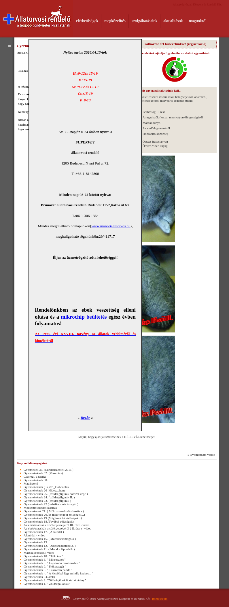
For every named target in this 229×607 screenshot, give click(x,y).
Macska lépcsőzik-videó (39, 552)
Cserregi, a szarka (35, 476)
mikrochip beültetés (84, 317)
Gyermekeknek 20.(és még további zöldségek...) (54, 514)
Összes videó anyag (155, 146)
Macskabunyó (151, 122)
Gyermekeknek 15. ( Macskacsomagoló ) (50, 538)
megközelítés (115, 21)
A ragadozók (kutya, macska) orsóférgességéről (173, 117)
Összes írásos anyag (155, 141)
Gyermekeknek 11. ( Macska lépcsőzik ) (49, 549)
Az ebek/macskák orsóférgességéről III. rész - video (57, 525)
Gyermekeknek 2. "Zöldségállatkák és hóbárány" (55, 580)
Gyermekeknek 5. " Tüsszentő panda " (48, 570)
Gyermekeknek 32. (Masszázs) (43, 473)
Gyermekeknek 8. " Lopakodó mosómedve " (52, 563)
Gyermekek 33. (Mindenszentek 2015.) (48, 469)
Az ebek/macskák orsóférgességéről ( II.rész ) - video (57, 528)
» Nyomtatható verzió (201, 454)
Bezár (85, 417)
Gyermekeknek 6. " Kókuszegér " (45, 566)
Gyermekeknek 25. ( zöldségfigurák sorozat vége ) (56, 494)
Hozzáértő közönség (156, 133)
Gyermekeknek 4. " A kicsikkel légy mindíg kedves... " (58, 573)
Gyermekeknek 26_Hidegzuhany (44, 490)
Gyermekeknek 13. (36, 542)
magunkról (198, 21)
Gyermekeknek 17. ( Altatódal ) (44, 532)
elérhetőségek (87, 21)
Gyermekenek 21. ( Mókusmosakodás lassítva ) (54, 511)
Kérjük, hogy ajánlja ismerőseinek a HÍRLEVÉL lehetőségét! (117, 436)
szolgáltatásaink (144, 21)
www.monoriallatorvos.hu (110, 226)
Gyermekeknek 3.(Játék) (39, 576)
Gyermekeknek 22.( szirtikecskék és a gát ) (51, 504)
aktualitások (173, 21)
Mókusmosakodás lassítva (40, 507)
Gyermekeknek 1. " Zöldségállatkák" (47, 583)
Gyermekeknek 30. (36, 480)
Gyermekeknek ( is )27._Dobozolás (46, 487)
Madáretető (31, 483)
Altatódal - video (34, 535)
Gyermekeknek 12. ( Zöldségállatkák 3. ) (50, 545)
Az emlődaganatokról (156, 128)
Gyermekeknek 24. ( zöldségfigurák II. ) (49, 497)
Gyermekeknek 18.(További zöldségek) (49, 521)
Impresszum (160, 598)
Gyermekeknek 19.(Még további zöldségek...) (53, 518)
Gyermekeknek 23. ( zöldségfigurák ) (47, 500)
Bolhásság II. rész (154, 112)
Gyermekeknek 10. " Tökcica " (43, 556)
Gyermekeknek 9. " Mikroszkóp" (45, 559)
